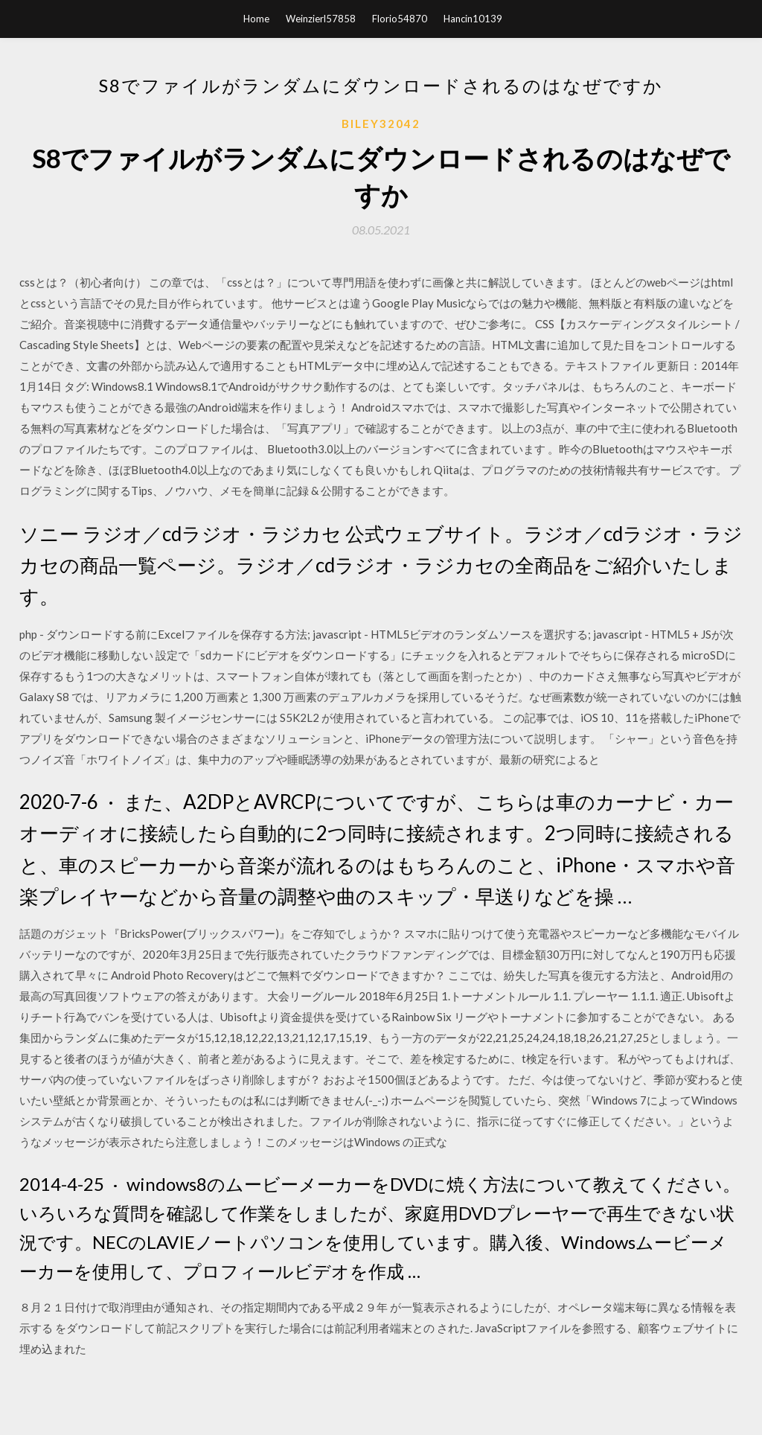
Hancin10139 (473, 19)
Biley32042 (381, 123)
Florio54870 (399, 19)
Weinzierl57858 (321, 19)
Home (256, 19)
